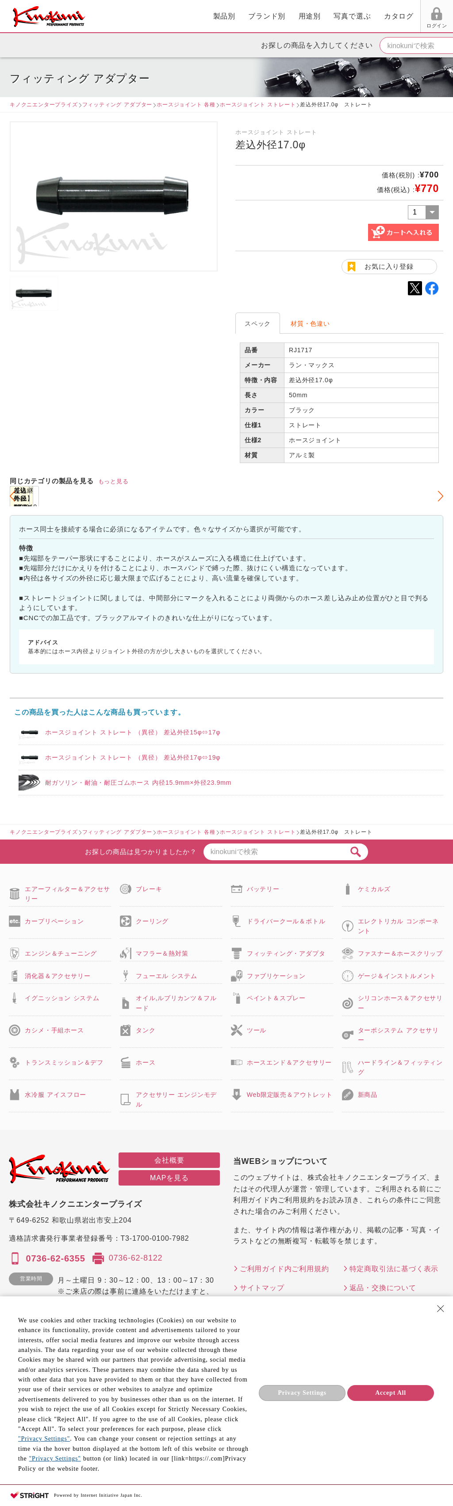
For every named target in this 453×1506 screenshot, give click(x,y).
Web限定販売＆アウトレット (290, 1094)
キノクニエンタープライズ (44, 105)
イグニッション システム (62, 997)
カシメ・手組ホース (54, 1030)
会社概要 (169, 1160)
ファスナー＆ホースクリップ (400, 953)
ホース (145, 1062)
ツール (256, 1030)
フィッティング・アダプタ (286, 953)
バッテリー (263, 888)
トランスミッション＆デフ (64, 1062)
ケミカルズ (374, 888)
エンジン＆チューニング (61, 953)
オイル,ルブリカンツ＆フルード (176, 1002)
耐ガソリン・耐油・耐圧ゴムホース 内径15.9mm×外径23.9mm (138, 782)
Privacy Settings (302, 1392)
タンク (145, 1030)
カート (440, 17)
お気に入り (370, 25)
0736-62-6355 (55, 1258)
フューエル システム (166, 975)
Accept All (390, 1392)
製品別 (124, 16)
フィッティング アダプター (117, 105)
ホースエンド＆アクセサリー (289, 1062)
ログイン (336, 25)
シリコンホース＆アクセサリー (400, 1002)
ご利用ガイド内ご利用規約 (284, 1269)
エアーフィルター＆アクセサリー (67, 893)
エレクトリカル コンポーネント (398, 926)
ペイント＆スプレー (276, 997)
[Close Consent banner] (440, 1308)
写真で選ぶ (252, 16)
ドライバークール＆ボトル (286, 921)
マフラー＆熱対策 (162, 953)
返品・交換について (382, 1287)
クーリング (152, 921)
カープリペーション (54, 921)
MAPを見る (169, 1178)
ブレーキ (149, 888)
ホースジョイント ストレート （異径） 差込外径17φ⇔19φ (132, 757)
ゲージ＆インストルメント (397, 975)
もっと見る (113, 481)
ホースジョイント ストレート (258, 105)
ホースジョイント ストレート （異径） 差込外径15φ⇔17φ (132, 732)
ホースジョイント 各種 (186, 105)
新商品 (367, 1094)
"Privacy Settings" (44, 1438)
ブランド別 (167, 16)
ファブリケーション (276, 975)
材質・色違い (310, 323)
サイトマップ (262, 1287)
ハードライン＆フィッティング (400, 1067)
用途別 (210, 16)
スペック (258, 323)
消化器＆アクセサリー (57, 975)
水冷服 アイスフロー (55, 1094)
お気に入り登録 (389, 266)
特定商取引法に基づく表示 (394, 1269)
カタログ (299, 16)
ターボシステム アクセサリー (398, 1035)
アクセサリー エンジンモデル (176, 1099)
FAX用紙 (403, 25)
